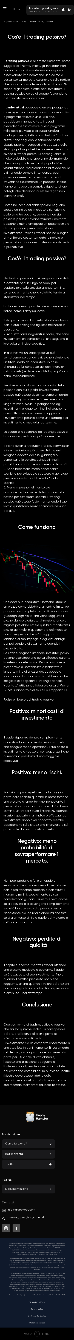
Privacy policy (37, 1309)
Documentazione (16, 1189)
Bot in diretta (14, 1154)
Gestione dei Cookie (37, 1316)
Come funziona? (16, 1143)
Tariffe (9, 1164)
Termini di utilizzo (37, 1302)
